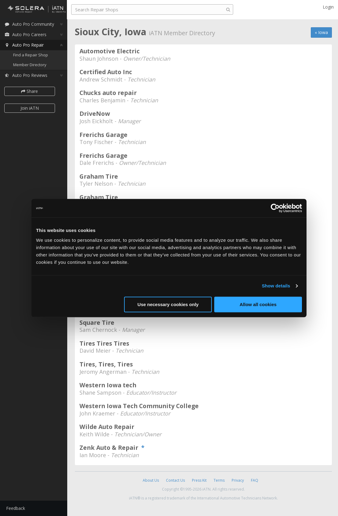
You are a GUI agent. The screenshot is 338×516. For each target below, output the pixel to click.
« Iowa (321, 32)
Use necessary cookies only (168, 304)
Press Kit (199, 480)
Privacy (238, 480)
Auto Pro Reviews (27, 75)
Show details (276, 285)
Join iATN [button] (31, 108)
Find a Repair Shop (32, 55)
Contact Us (175, 480)
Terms (219, 480)
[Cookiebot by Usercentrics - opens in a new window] (275, 208)
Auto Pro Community (31, 24)
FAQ (254, 480)
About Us (151, 480)
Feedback (17, 508)
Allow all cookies (258, 304)
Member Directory (31, 65)
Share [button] (31, 91)
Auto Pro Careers (27, 35)
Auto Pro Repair (25, 45)
